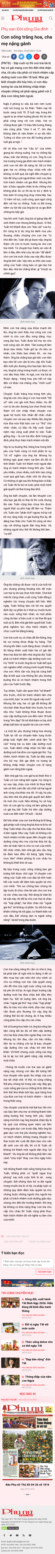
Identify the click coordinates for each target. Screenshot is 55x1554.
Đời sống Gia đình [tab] (28, 1400)
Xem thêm (27, 1499)
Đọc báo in (5, 10)
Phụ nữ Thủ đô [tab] (9, 1400)
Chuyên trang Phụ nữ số (45, 10)
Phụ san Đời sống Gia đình (24, 28)
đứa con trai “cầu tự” (18, 1236)
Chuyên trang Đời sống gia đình (23, 10)
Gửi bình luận (44, 1271)
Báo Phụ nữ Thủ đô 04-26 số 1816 (27, 1484)
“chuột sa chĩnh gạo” (39, 1242)
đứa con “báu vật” (13, 1242)
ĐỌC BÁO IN (28, 1393)
